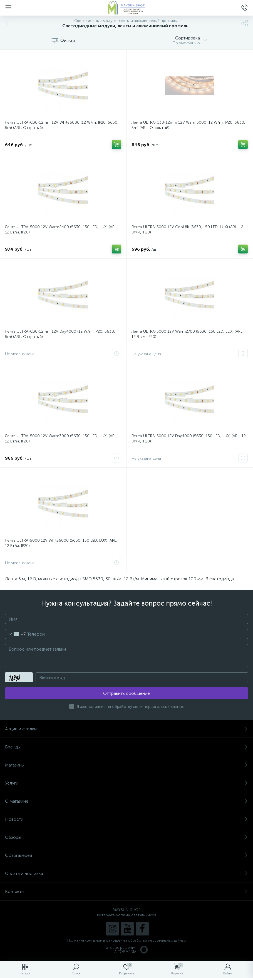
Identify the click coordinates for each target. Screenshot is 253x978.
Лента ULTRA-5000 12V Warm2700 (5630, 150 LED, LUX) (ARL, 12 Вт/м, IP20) (188, 334)
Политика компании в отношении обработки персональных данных (126, 940)
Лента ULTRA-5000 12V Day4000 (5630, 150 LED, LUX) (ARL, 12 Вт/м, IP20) (189, 439)
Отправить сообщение (126, 693)
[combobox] (15, 634)
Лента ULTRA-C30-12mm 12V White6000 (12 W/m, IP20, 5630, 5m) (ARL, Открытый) (61, 125)
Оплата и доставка (126, 873)
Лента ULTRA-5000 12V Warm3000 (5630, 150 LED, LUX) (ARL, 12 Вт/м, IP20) (61, 439)
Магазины (126, 765)
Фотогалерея (126, 855)
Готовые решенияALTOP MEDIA (126, 949)
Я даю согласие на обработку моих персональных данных (130, 706)
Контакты (126, 891)
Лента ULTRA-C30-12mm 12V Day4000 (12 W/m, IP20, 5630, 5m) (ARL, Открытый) (60, 334)
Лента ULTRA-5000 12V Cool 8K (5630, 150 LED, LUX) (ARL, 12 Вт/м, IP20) (187, 230)
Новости (126, 819)
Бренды (126, 747)
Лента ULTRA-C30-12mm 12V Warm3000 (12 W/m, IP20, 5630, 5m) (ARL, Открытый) (188, 125)
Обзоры (126, 837)
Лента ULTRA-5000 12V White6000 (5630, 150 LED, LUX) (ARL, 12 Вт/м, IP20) (61, 543)
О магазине (126, 801)
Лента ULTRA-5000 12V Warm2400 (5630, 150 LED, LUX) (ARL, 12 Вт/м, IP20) (61, 230)
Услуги (126, 783)
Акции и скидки (126, 728)
